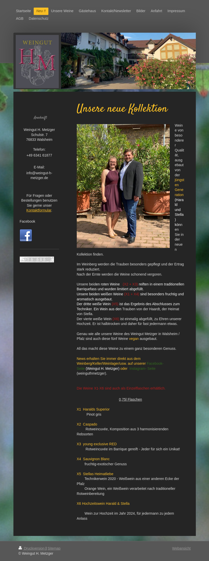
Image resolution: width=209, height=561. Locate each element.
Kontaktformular (38, 210)
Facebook (27, 221)
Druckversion (32, 548)
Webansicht (181, 548)
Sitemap (54, 548)
